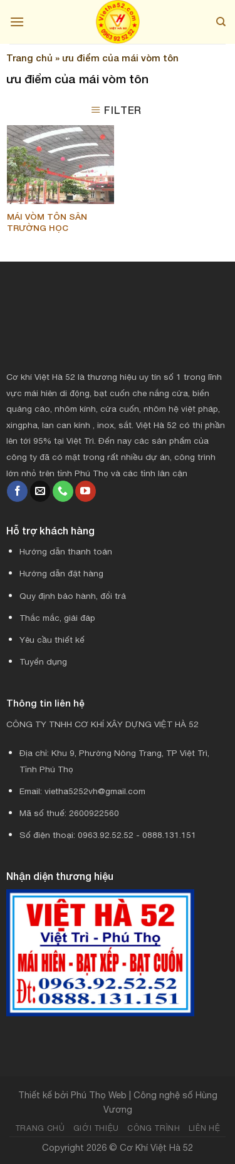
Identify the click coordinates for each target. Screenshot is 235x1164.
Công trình (153, 1128)
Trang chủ (29, 57)
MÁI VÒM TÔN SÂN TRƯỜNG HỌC (47, 222)
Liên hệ (204, 1128)
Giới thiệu (96, 1128)
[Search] (221, 22)
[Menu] (16, 21)
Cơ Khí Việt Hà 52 (156, 1147)
